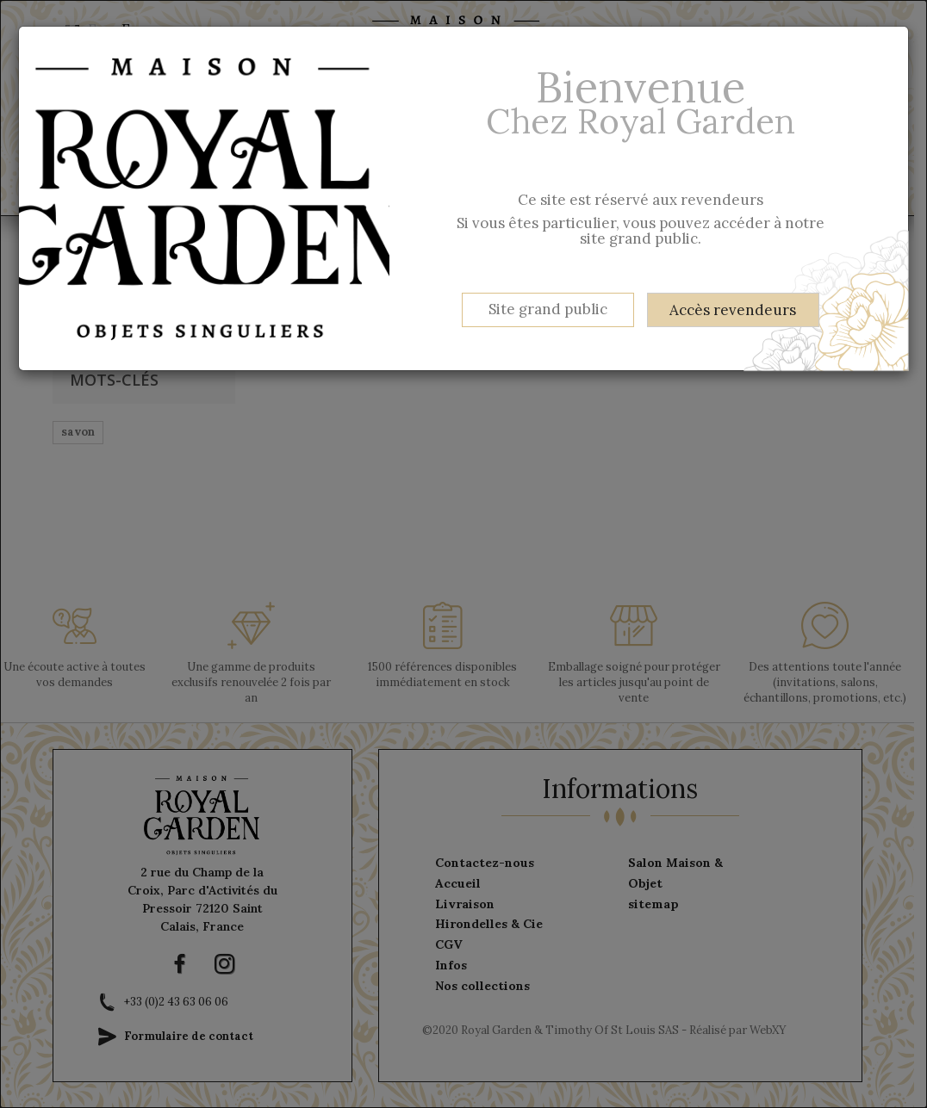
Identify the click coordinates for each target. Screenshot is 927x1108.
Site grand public (547, 309)
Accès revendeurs (732, 309)
